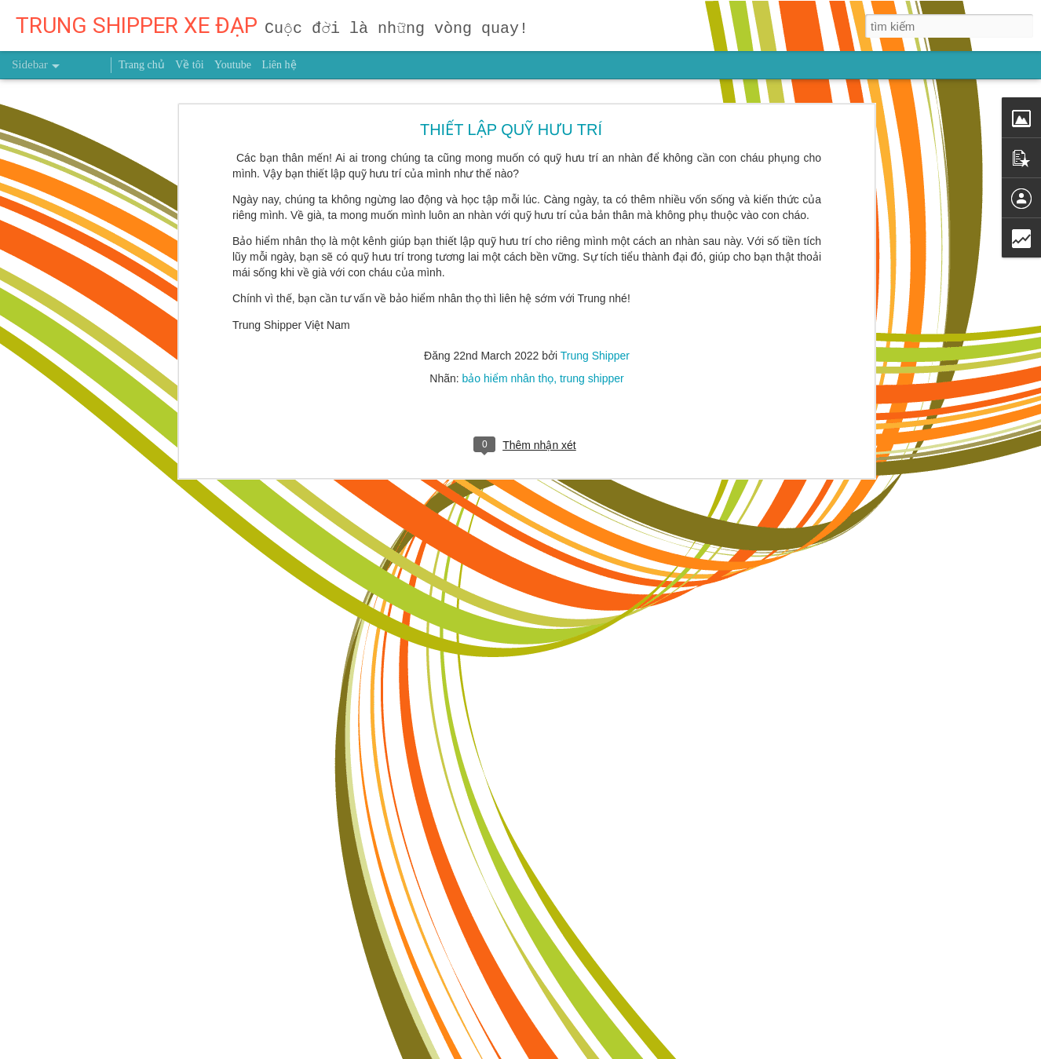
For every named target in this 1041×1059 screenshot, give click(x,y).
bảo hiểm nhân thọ (508, 331)
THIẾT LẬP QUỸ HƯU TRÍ (511, 82)
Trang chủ (142, 65)
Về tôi (189, 65)
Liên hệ (278, 65)
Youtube (232, 65)
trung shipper (592, 331)
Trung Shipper (595, 308)
